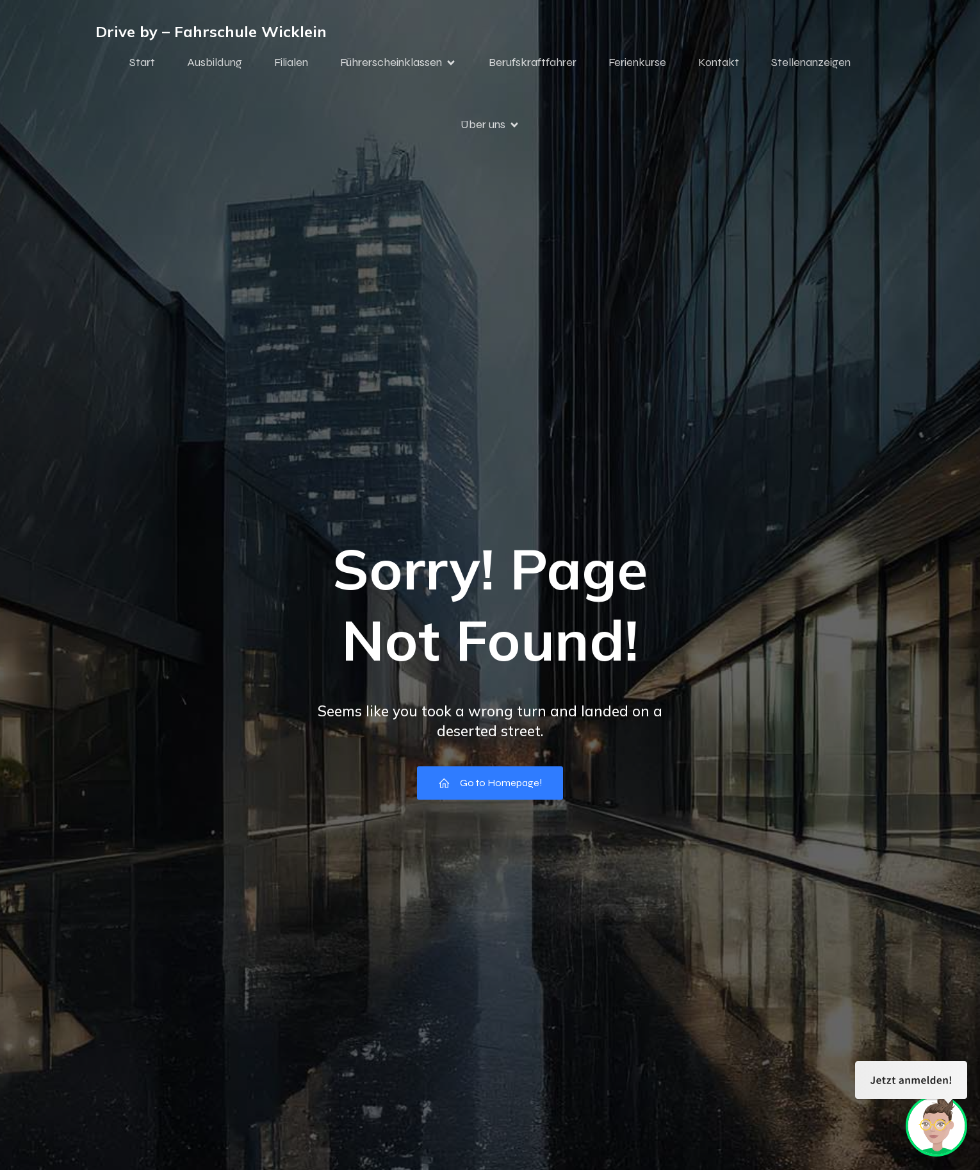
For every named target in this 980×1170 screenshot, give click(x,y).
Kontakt (718, 66)
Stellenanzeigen (811, 66)
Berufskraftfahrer (532, 66)
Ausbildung (214, 66)
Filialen (291, 66)
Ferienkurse (637, 66)
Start (142, 66)
